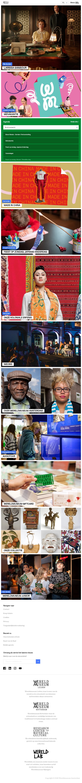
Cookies (6, 617)
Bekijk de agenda (75, 121)
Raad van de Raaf (9, 641)
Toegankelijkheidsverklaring (14, 625)
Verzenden (38, 661)
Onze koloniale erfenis (11, 637)
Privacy (6, 621)
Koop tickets (8, 613)
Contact (6, 609)
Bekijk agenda (8, 645)
